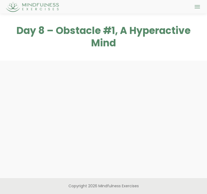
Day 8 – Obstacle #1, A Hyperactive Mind (103, 37)
